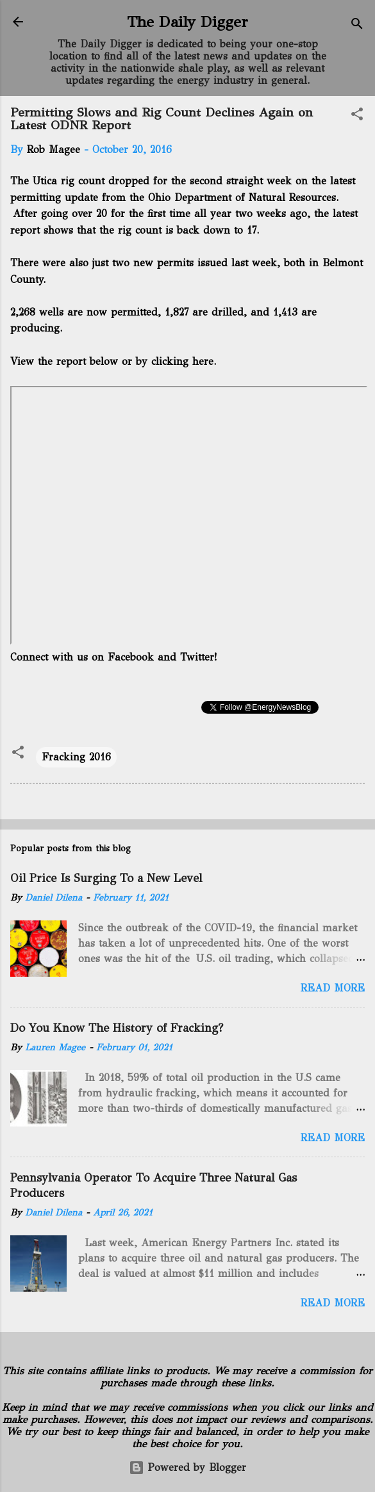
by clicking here (172, 361)
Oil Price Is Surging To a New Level (106, 878)
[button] (357, 116)
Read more (333, 988)
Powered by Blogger (187, 1467)
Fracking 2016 (76, 757)
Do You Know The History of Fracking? (116, 1028)
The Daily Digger (187, 21)
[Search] (357, 25)
